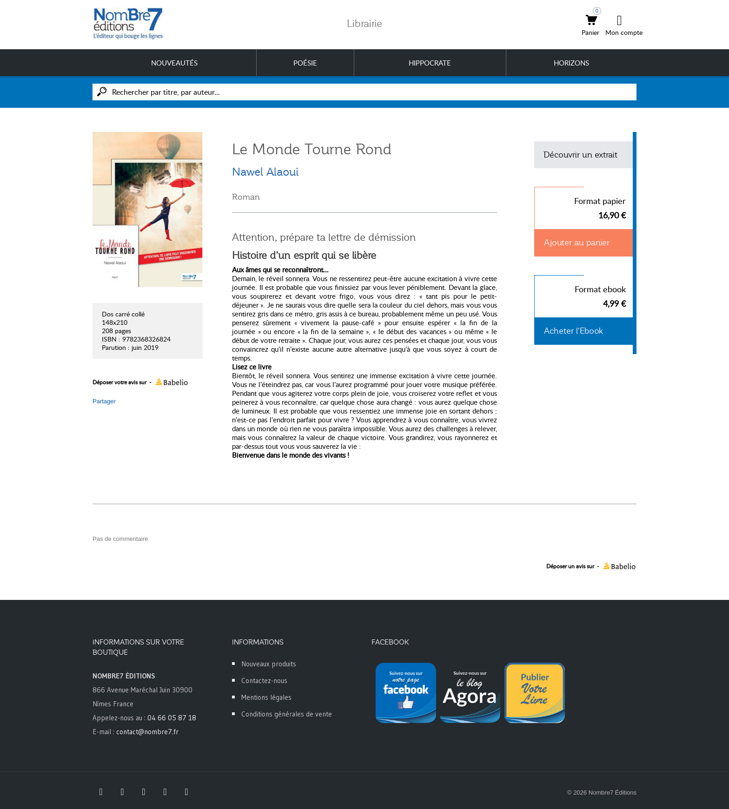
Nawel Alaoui (265, 172)
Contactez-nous (264, 680)
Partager (104, 401)
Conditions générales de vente (286, 714)
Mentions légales (266, 697)
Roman (246, 197)
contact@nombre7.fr (147, 731)
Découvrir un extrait (580, 154)
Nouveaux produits (268, 663)
